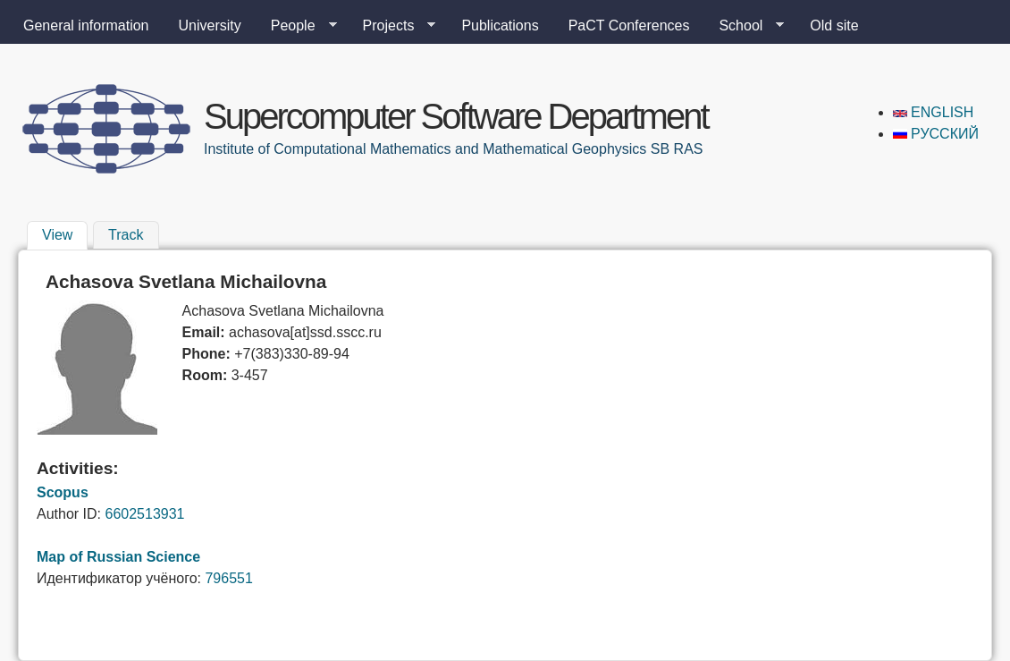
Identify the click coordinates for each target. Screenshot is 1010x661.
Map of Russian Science (118, 556)
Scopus (62, 492)
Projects (392, 26)
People (297, 26)
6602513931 (144, 513)
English (933, 112)
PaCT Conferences (629, 25)
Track (125, 234)
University (210, 25)
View (65, 232)
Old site (834, 25)
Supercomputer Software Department (456, 116)
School (744, 26)
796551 (228, 578)
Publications (499, 25)
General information (86, 25)
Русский (936, 133)
